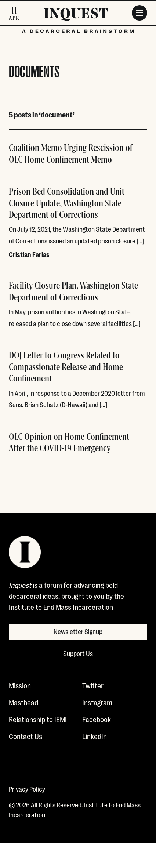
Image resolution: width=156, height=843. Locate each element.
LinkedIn (94, 735)
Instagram (97, 702)
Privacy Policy (27, 789)
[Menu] (139, 13)
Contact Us (25, 735)
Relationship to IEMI (38, 718)
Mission (20, 685)
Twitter (93, 685)
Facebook (96, 718)
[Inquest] (76, 16)
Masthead (23, 702)
